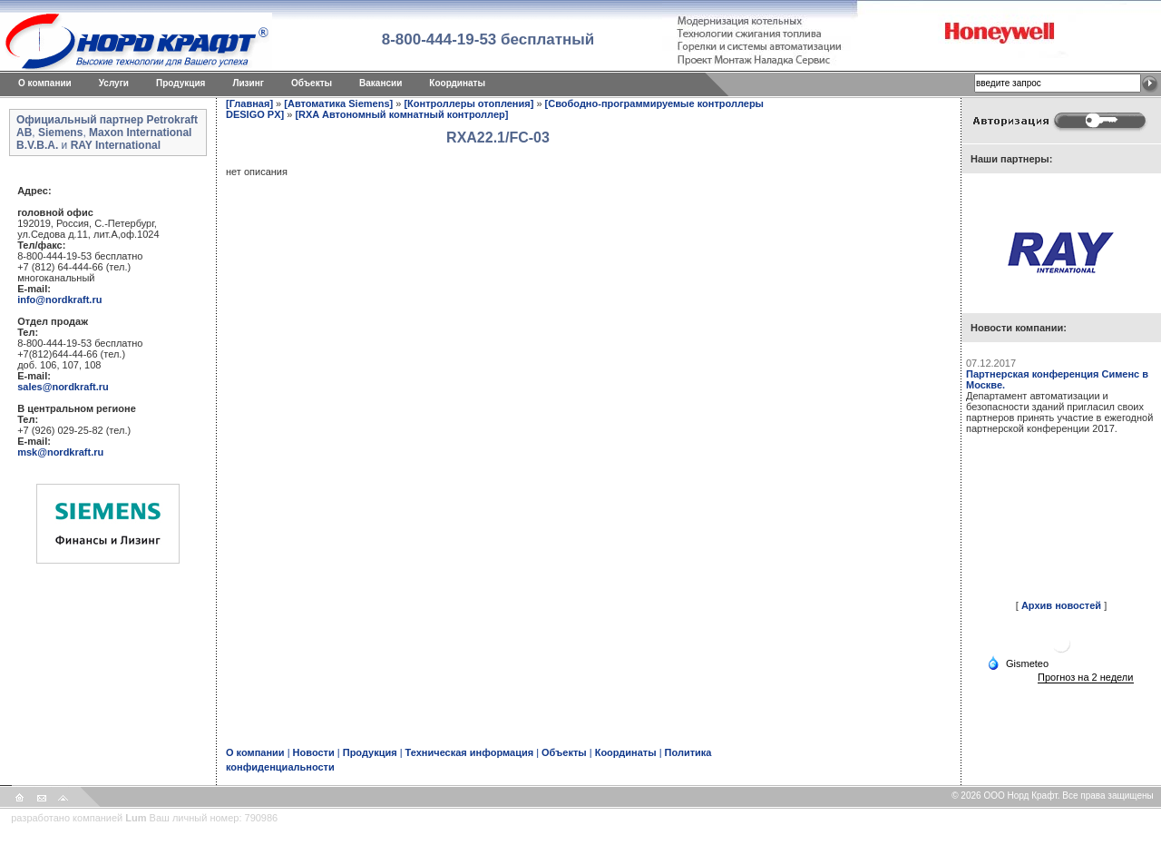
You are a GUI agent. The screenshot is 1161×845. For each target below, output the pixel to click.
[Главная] (249, 103)
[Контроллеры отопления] (468, 103)
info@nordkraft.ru (59, 299)
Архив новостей (1061, 605)
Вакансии (380, 83)
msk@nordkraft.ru (60, 452)
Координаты (457, 83)
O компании (45, 83)
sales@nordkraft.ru (63, 386)
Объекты (311, 83)
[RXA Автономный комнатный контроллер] (401, 114)
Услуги (114, 83)
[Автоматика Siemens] (338, 103)
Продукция (180, 83)
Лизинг (248, 83)
